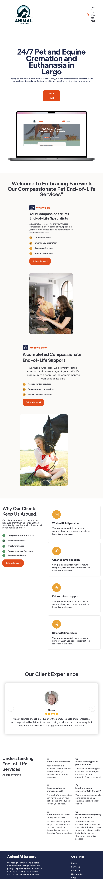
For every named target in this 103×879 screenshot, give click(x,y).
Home (74, 863)
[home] (42, 14)
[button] (101, 14)
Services (75, 867)
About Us (75, 870)
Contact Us (76, 874)
